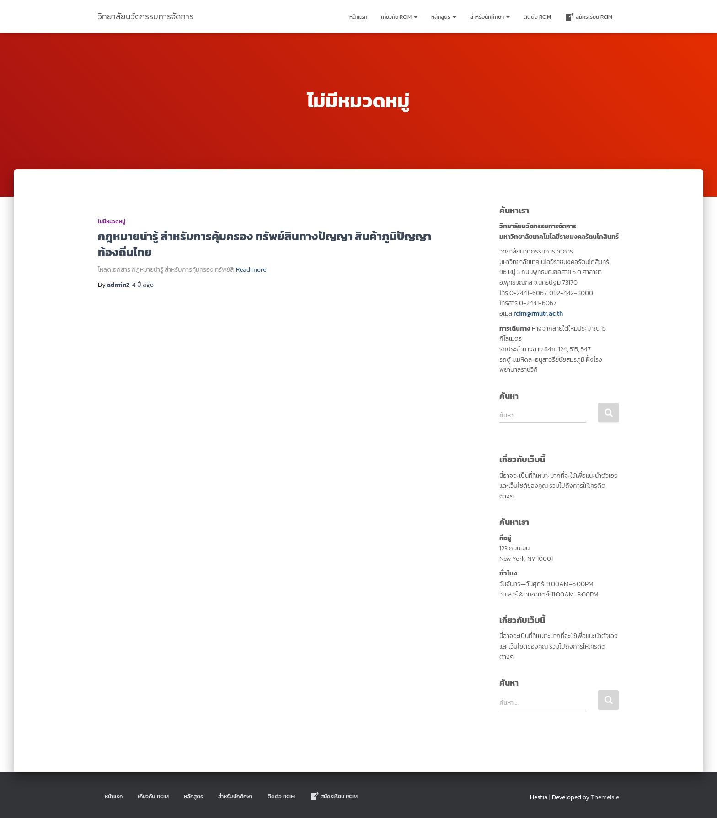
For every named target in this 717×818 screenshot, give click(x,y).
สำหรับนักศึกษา (490, 17)
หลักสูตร (443, 17)
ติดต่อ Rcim (537, 17)
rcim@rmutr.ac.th (538, 313)
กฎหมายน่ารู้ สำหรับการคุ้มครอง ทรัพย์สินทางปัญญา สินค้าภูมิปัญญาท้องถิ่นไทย (264, 244)
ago (143, 285)
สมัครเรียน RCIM (588, 17)
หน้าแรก (358, 17)
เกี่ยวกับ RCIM (399, 17)
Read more (251, 269)
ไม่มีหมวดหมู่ (111, 221)
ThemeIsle (605, 797)
